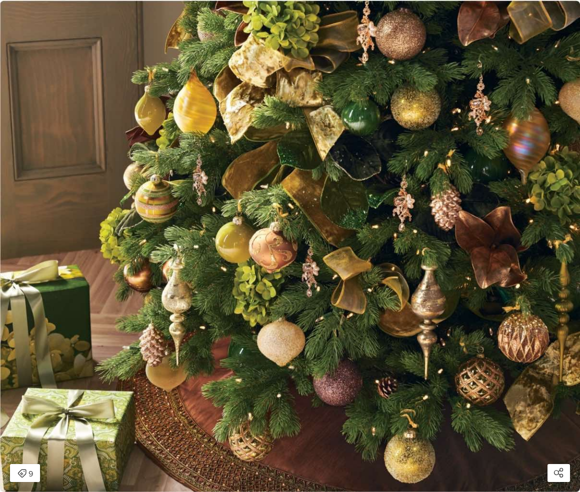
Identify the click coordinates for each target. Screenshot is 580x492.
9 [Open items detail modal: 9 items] (25, 474)
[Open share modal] (559, 473)
